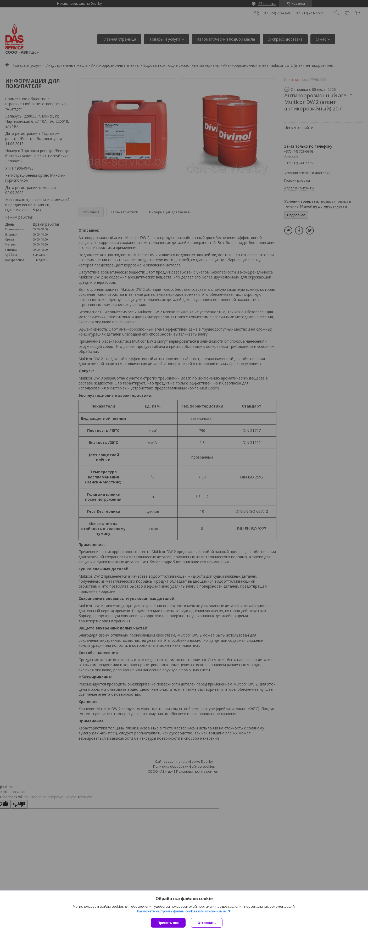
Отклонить (207, 923)
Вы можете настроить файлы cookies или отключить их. (182, 911)
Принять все (168, 923)
